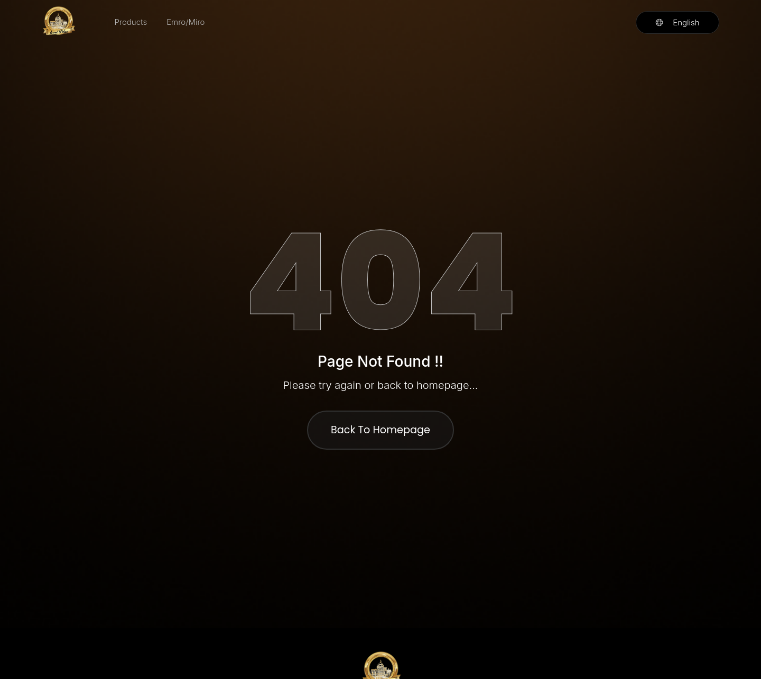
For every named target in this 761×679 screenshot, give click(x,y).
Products (130, 22)
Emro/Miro (185, 22)
